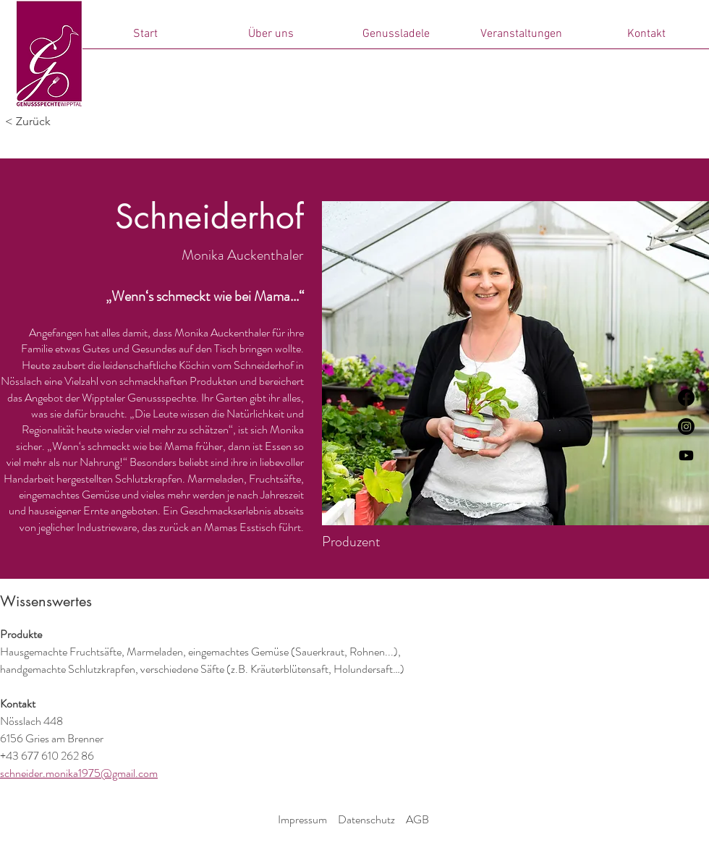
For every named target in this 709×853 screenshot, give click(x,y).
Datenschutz (366, 819)
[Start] (49, 54)
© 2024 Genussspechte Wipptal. (352, 838)
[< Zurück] (53, 121)
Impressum (302, 819)
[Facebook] (686, 397)
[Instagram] (686, 426)
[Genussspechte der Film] (686, 455)
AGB (417, 819)
